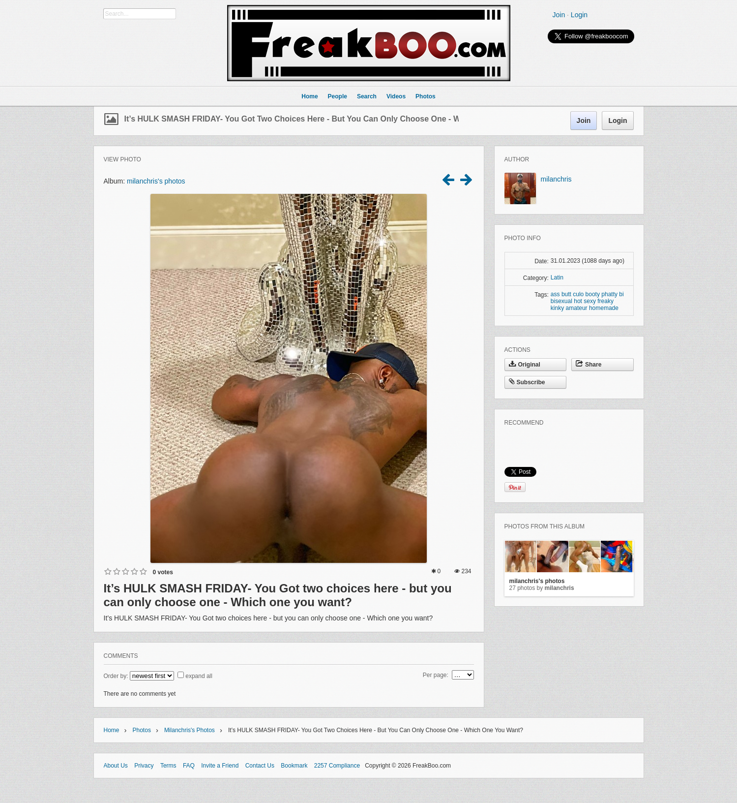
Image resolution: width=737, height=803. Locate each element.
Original (524, 365)
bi (621, 294)
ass (555, 294)
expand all (198, 676)
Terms (168, 765)
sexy (590, 301)
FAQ (189, 765)
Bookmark (294, 765)
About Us (116, 765)
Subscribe (527, 382)
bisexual (561, 301)
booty (593, 294)
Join (559, 15)
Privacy (143, 765)
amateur (577, 308)
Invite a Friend (219, 765)
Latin (557, 277)
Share (588, 365)
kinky (557, 308)
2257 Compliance (337, 765)
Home (111, 730)
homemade (604, 308)
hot (578, 301)
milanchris (556, 179)
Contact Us (259, 765)
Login (579, 15)
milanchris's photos (156, 181)
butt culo (572, 294)
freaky (605, 301)
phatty (609, 294)
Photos (142, 730)
